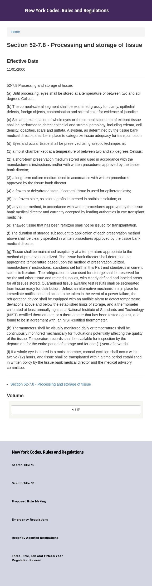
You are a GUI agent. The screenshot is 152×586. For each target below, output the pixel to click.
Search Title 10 (23, 465)
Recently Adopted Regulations (35, 538)
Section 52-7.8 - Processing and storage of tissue (51, 384)
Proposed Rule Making (29, 501)
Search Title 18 (23, 483)
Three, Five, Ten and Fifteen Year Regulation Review (37, 558)
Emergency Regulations (30, 519)
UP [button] (76, 410)
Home (15, 32)
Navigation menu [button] (8, 10)
